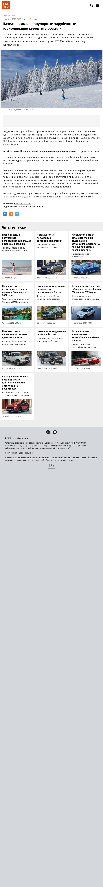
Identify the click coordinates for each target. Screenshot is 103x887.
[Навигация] (97, 5)
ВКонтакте (32, 206)
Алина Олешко (30, 19)
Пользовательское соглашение (60, 460)
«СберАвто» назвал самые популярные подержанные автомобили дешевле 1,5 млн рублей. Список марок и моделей (85, 242)
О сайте (8, 453)
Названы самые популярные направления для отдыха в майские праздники (16, 239)
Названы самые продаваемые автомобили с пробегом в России (85, 336)
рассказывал (72, 196)
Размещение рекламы (23, 453)
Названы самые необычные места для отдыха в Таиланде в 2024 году (14, 291)
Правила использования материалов (21, 457)
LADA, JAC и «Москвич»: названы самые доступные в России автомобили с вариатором (15, 382)
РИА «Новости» (22, 203)
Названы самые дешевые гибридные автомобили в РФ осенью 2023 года (86, 289)
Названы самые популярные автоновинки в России (49, 237)
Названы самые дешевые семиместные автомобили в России (51, 289)
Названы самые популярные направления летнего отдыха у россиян (59, 151)
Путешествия (9, 15)
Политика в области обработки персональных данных (63, 457)
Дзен (41, 206)
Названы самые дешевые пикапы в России (51, 333)
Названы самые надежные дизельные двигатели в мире (14, 334)
